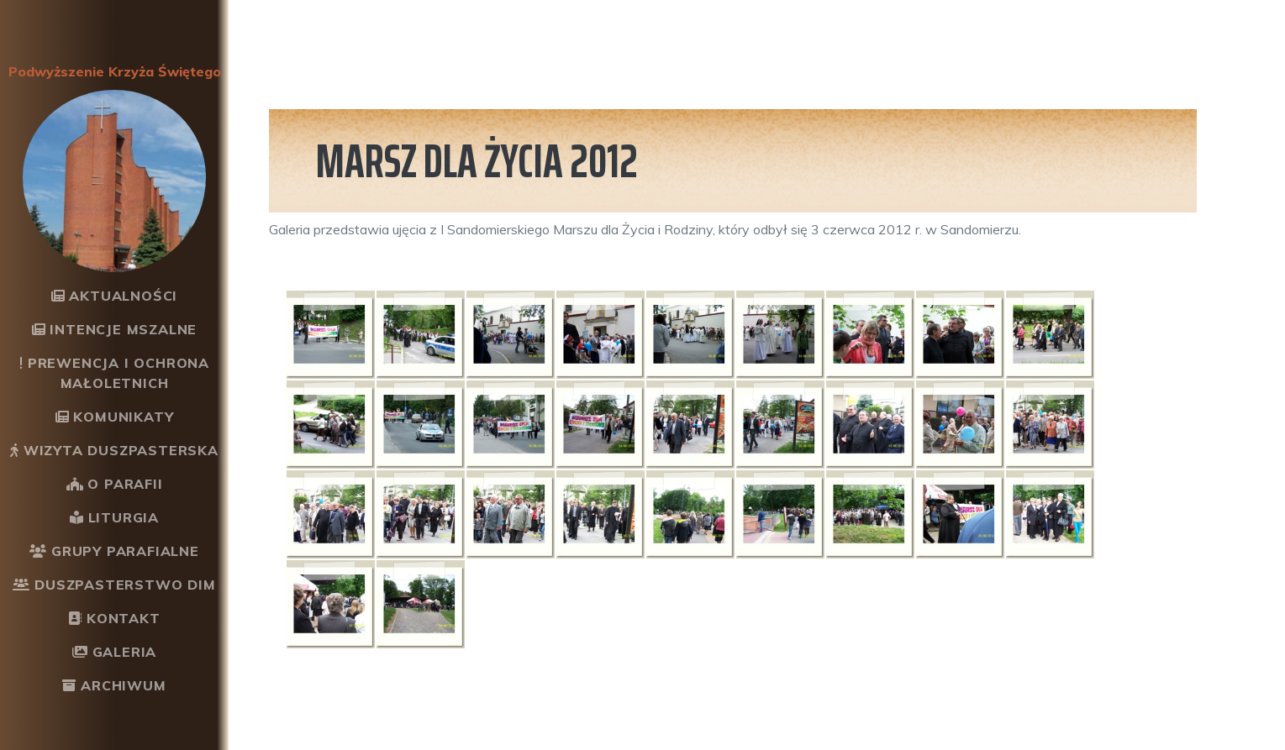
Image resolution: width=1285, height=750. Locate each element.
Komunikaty (114, 416)
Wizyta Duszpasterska (114, 450)
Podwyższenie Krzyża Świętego (114, 71)
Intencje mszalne (114, 329)
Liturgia (114, 517)
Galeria (114, 651)
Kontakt (114, 618)
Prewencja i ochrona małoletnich (114, 372)
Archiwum (114, 685)
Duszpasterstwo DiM (114, 584)
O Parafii (114, 483)
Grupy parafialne (114, 551)
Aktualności (114, 295)
